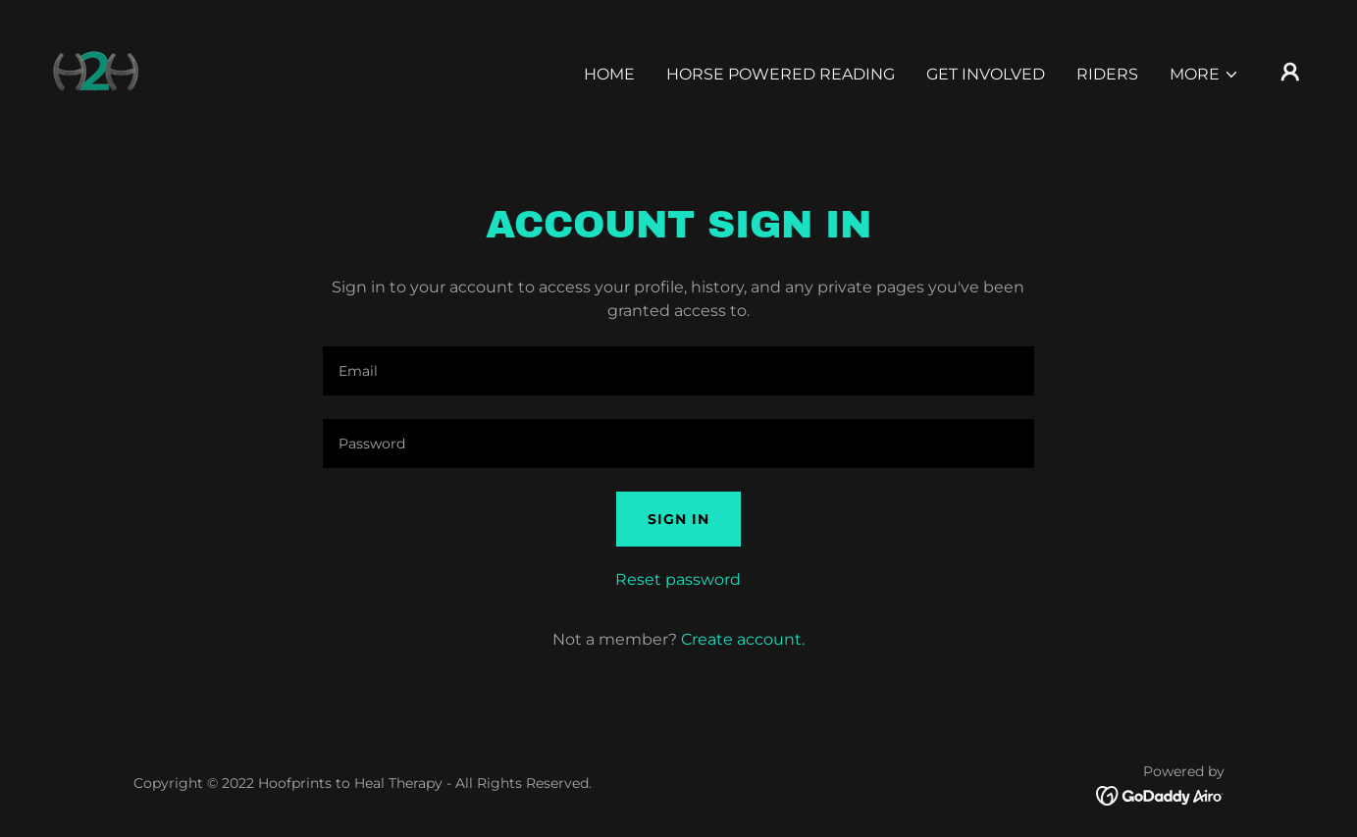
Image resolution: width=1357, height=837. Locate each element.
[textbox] (678, 370)
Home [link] (609, 74)
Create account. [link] (743, 639)
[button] (1204, 74)
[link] (95, 70)
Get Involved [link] (985, 74)
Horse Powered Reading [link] (780, 74)
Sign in (678, 519)
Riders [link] (1107, 74)
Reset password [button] (678, 579)
